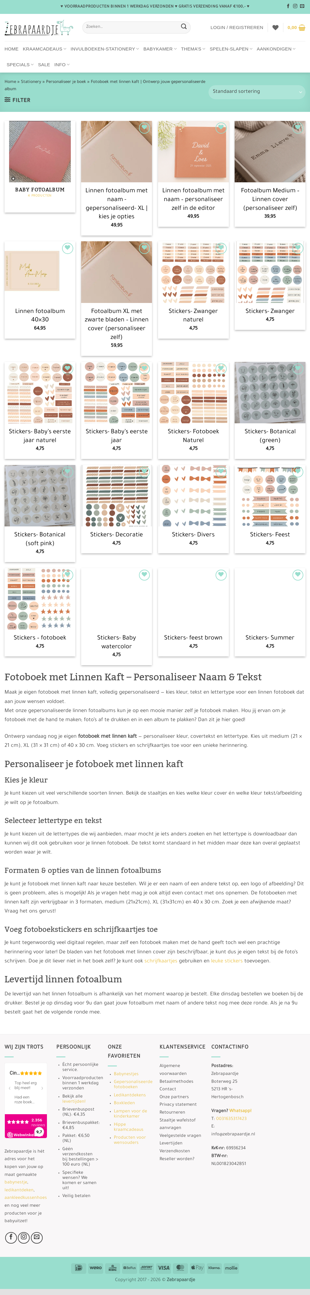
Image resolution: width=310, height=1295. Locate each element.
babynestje (16, 1182)
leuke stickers (227, 962)
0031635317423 (231, 1119)
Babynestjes (126, 1074)
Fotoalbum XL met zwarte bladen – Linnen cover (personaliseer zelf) (117, 325)
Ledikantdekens (130, 1095)
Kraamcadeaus (45, 49)
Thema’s (193, 49)
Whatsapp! (240, 1111)
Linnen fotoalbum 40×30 (40, 316)
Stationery (31, 82)
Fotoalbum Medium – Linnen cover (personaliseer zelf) (270, 200)
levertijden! (73, 1102)
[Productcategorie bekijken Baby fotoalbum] (40, 167)
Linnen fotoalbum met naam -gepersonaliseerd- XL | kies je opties (116, 204)
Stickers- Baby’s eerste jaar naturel (40, 436)
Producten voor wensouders (130, 1141)
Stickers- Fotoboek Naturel (193, 436)
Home (12, 48)
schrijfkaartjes (160, 962)
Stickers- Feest (270, 535)
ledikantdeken (19, 1190)
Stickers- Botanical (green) (270, 436)
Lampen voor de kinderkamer (130, 1114)
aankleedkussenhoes (26, 1198)
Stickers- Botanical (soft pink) (39, 540)
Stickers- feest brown (193, 638)
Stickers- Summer (270, 638)
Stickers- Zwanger (270, 312)
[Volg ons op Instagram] (295, 6)
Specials (20, 64)
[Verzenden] (184, 27)
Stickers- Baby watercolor (116, 643)
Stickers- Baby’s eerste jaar (117, 436)
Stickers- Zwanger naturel (193, 316)
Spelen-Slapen (231, 49)
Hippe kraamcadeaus (128, 1128)
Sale (44, 64)
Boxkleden (124, 1103)
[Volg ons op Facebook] (288, 6)
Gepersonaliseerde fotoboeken (133, 1085)
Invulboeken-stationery (105, 49)
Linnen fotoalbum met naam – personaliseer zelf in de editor (193, 200)
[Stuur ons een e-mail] (302, 6)
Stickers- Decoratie (116, 535)
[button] (236, 27)
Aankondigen (276, 49)
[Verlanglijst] (275, 27)
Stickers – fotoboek (40, 638)
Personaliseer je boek (66, 82)
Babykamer (160, 49)
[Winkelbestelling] (257, 92)
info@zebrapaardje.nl (233, 1134)
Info (62, 64)
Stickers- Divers (193, 535)
